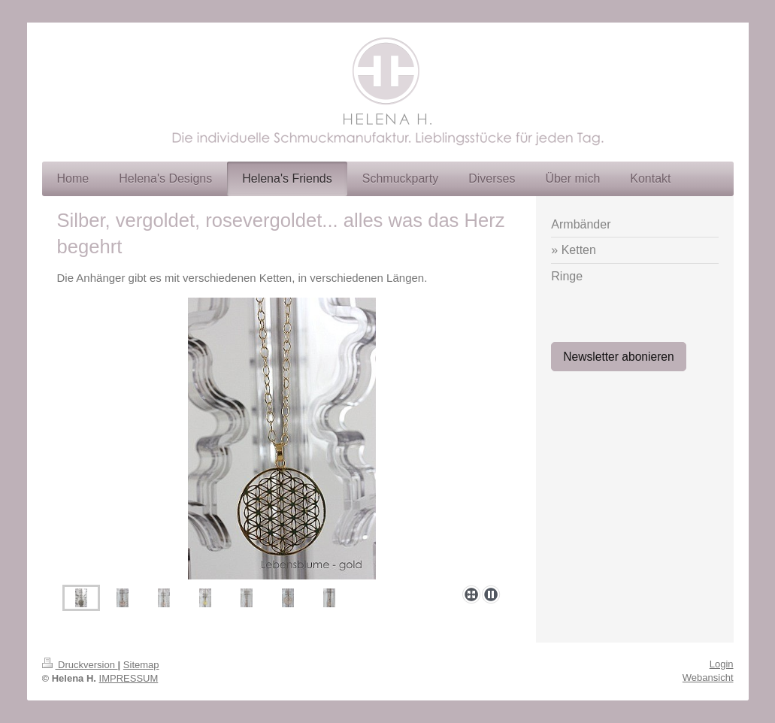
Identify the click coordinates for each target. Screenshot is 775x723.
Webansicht (708, 677)
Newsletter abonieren (618, 356)
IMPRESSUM (129, 678)
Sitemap (141, 664)
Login (722, 664)
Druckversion (80, 664)
